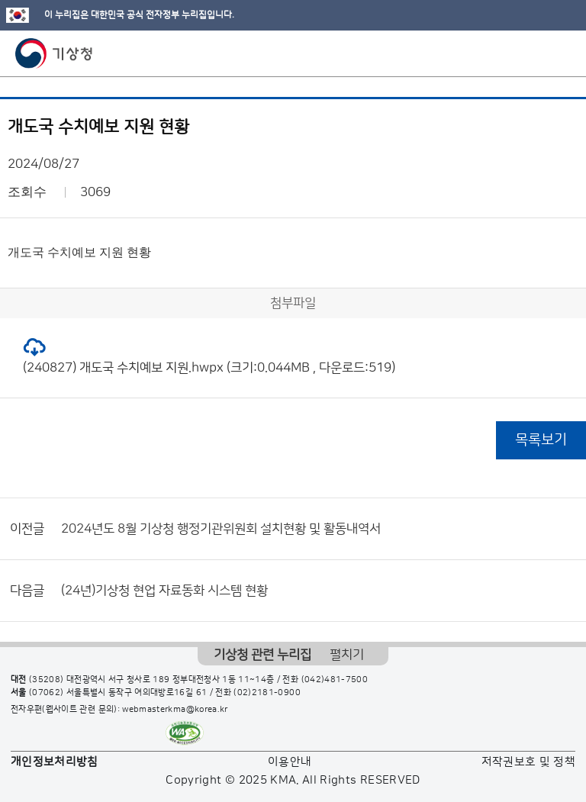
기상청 (54, 53)
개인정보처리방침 (54, 761)
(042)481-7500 (335, 679)
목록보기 (541, 440)
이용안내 (289, 761)
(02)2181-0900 (267, 692)
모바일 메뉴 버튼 (561, 53)
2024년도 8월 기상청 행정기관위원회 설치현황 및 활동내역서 (221, 529)
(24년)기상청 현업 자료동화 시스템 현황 (164, 590)
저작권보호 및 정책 (528, 761)
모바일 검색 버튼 (537, 53)
